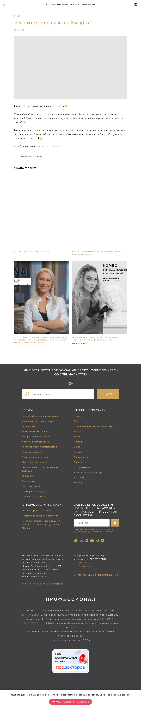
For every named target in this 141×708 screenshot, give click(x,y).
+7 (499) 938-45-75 (36, 562)
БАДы (77, 422)
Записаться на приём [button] (33, 482)
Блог (76, 407)
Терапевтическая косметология (39, 432)
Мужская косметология (34, 448)
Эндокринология (31, 472)
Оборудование (82, 453)
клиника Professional (51, 142)
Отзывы (78, 437)
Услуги (27, 396)
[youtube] (92, 527)
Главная (78, 402)
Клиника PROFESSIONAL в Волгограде (42, 569)
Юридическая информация (88, 458)
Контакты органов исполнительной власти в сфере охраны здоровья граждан (41, 510)
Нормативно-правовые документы (40, 501)
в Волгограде (84, 552)
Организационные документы (38, 496)
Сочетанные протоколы (35, 443)
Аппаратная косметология (36, 422)
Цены (77, 432)
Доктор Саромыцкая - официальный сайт (96, 560)
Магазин (78, 427)
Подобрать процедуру (34, 477)
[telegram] (97, 527)
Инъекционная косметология (38, 407)
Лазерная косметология (35, 427)
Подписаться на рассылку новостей (93, 412)
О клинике (79, 448)
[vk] (81, 527)
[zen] (103, 527)
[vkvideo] (87, 527)
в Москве (82, 548)
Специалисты (81, 443)
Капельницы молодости (35, 417)
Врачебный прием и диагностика (40, 402)
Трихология (28, 462)
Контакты (79, 468)
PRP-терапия (28, 412)
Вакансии (79, 463)
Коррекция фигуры (32, 437)
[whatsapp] (76, 527)
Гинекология (29, 467)
